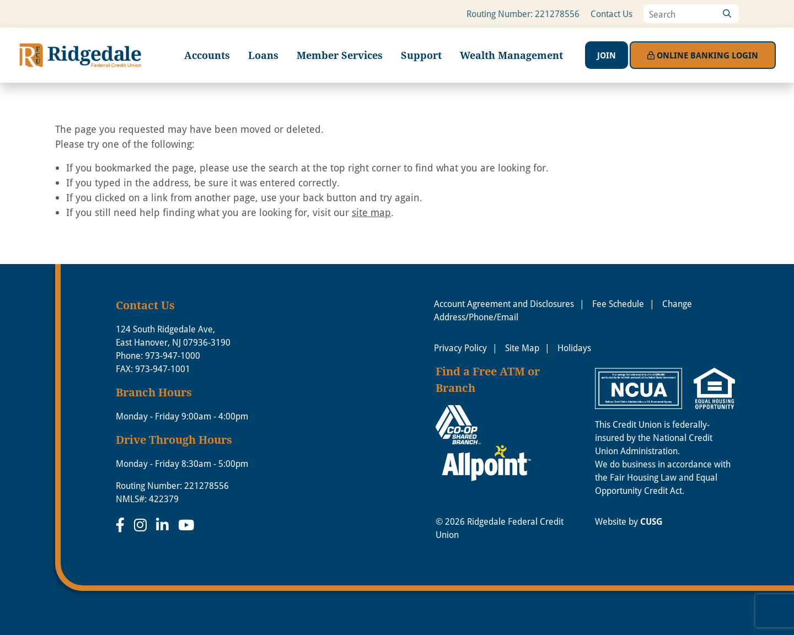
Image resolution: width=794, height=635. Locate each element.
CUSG (651, 521)
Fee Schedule (618, 303)
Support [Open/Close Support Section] (421, 55)
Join (606, 55)
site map (371, 212)
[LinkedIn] (164, 524)
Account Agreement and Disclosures (504, 303)
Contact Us (611, 13)
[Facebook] (122, 524)
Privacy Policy (460, 347)
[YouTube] (186, 524)
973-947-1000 (172, 355)
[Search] (727, 14)
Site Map (522, 347)
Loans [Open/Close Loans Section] (263, 55)
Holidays (574, 347)
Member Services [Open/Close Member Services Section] (340, 55)
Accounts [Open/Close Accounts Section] (207, 55)
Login (702, 55)
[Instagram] (142, 524)
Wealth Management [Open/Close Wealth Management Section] (511, 55)
